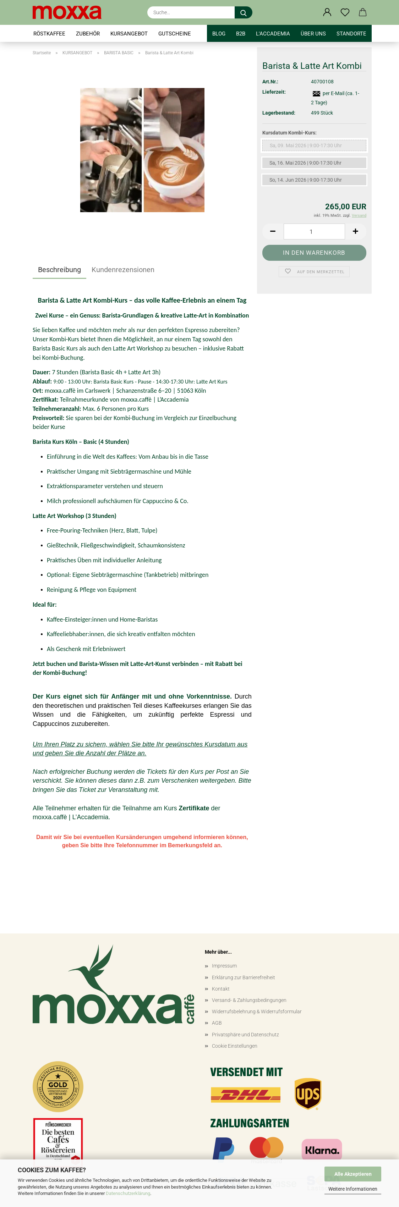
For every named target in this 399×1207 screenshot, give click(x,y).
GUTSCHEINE (174, 34)
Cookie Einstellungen (234, 1046)
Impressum (224, 966)
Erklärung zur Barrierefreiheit (243, 977)
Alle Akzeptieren (353, 1174)
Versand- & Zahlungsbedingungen (249, 1000)
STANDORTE (351, 34)
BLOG (218, 34)
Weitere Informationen (352, 1189)
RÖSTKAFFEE (49, 34)
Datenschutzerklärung (128, 1193)
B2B (240, 34)
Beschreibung (59, 269)
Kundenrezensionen (123, 269)
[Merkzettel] (345, 12)
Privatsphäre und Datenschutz (245, 1034)
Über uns (313, 34)
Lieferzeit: (274, 92)
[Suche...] (243, 12)
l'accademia (273, 34)
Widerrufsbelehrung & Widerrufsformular (257, 1011)
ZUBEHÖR (88, 34)
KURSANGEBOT (129, 34)
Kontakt (221, 989)
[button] (327, 12)
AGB (217, 1023)
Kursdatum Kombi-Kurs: (289, 133)
